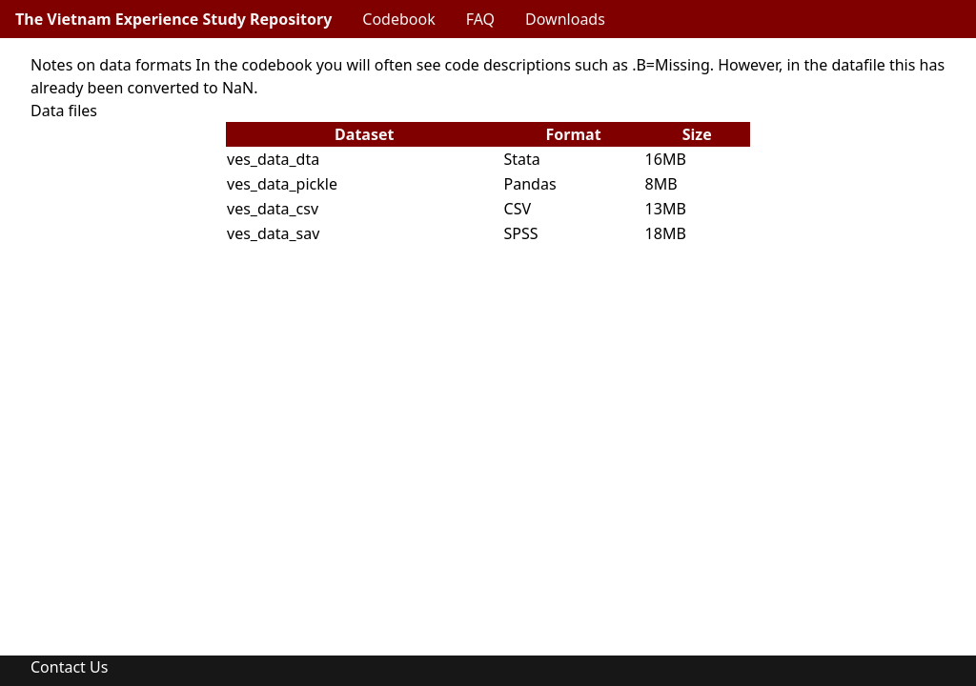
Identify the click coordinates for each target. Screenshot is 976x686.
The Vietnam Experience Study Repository (173, 19)
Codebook (398, 19)
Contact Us (69, 666)
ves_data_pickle (282, 183)
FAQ (480, 19)
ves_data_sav (273, 233)
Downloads (565, 19)
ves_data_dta (273, 159)
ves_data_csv (272, 208)
